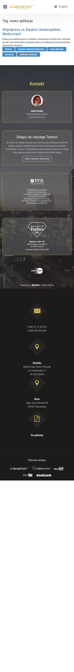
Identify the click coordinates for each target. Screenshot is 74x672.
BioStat (8, 49)
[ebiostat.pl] (21, 6)
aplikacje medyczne (28, 54)
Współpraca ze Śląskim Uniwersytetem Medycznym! (31, 31)
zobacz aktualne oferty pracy (37, 158)
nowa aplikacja (56, 49)
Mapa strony (47, 285)
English (60, 6)
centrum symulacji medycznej (31, 49)
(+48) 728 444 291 (37, 117)
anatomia (9, 54)
